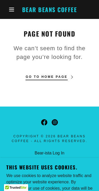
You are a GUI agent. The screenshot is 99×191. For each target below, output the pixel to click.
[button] (7, 9)
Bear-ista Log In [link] (50, 153)
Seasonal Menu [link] (49, 160)
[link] (49, 9)
